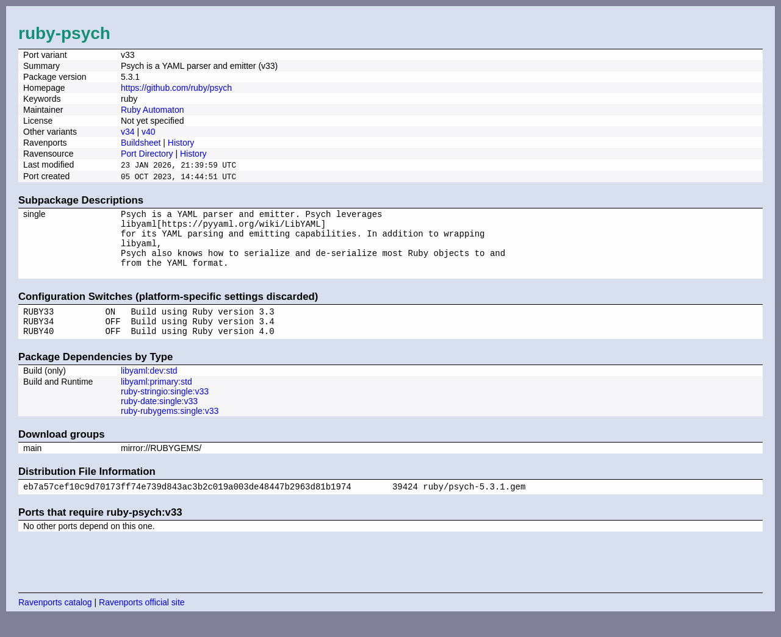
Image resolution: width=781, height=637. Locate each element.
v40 (149, 132)
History (181, 143)
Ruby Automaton (152, 110)
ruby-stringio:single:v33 (165, 409)
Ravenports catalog (55, 622)
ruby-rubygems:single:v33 (169, 428)
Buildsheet (140, 143)
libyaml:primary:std (156, 399)
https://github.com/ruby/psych (176, 88)
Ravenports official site (142, 622)
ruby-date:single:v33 (159, 419)
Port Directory (147, 153)
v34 (128, 132)
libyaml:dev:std (149, 388)
